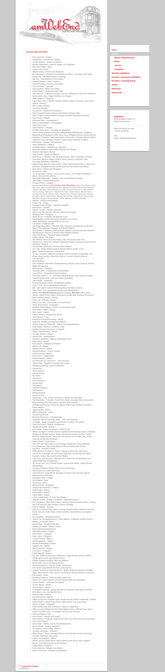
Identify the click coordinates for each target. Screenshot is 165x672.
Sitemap (35, 666)
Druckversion (25, 666)
